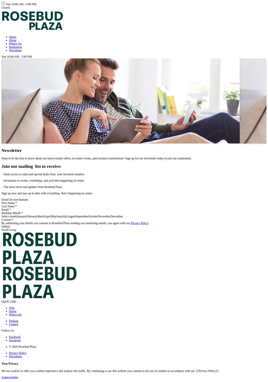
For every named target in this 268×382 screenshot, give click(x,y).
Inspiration (15, 47)
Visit (12, 307)
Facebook (14, 337)
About (12, 40)
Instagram (15, 340)
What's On (15, 43)
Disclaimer (15, 356)
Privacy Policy (139, 223)
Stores (12, 36)
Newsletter (15, 50)
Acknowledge (9, 377)
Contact (13, 324)
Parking (13, 320)
